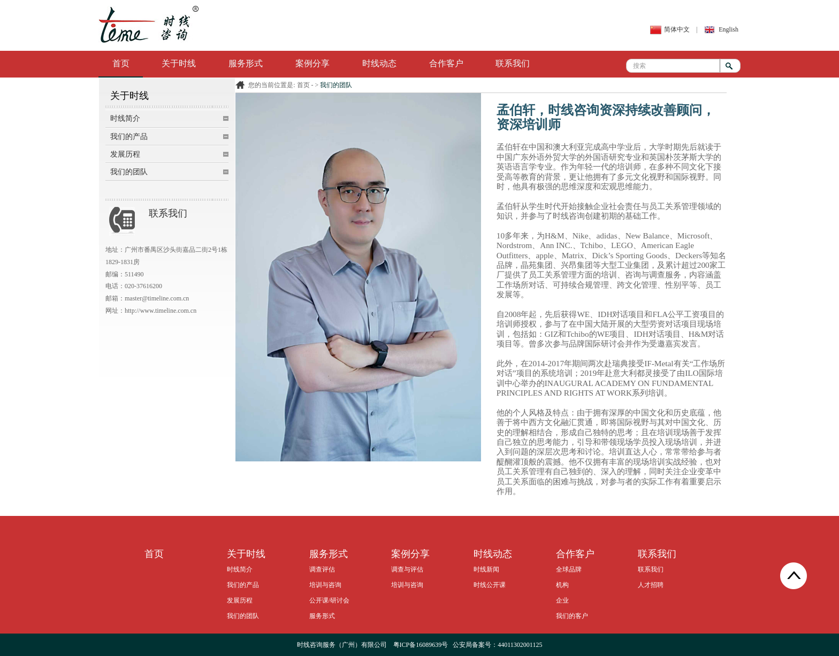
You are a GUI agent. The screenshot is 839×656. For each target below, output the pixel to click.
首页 (120, 63)
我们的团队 (129, 172)
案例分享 (312, 63)
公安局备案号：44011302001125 (497, 645)
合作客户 (446, 63)
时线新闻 (486, 569)
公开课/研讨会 (329, 600)
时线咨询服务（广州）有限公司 (342, 645)
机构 (562, 585)
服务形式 (245, 63)
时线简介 (125, 118)
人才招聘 (650, 585)
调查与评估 (407, 569)
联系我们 (512, 63)
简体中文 (677, 29)
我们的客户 (572, 616)
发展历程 (125, 154)
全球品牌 (569, 569)
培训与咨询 (325, 585)
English (728, 29)
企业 (562, 600)
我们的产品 (129, 137)
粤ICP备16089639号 (420, 645)
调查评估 (322, 569)
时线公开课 (490, 585)
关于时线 (179, 63)
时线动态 (379, 63)
